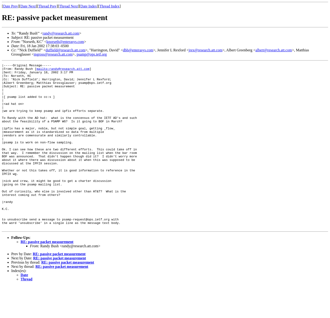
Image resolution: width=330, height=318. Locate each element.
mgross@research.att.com (53, 54)
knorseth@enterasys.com (65, 42)
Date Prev (10, 6)
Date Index (88, 6)
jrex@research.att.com (205, 50)
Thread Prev (47, 6)
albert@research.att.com (273, 50)
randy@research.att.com (61, 33)
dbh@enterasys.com (138, 50)
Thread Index (109, 6)
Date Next (28, 6)
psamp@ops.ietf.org (91, 54)
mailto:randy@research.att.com (62, 70)
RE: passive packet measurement (47, 275)
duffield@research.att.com (65, 50)
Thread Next (68, 6)
